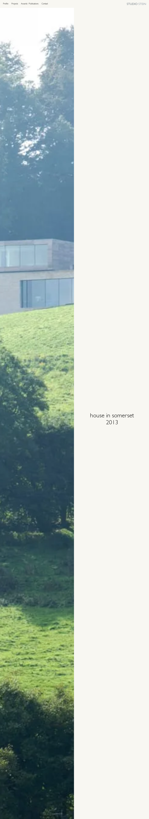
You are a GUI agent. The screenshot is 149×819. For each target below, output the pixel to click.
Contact (44, 4)
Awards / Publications (29, 4)
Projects (14, 4)
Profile (5, 4)
